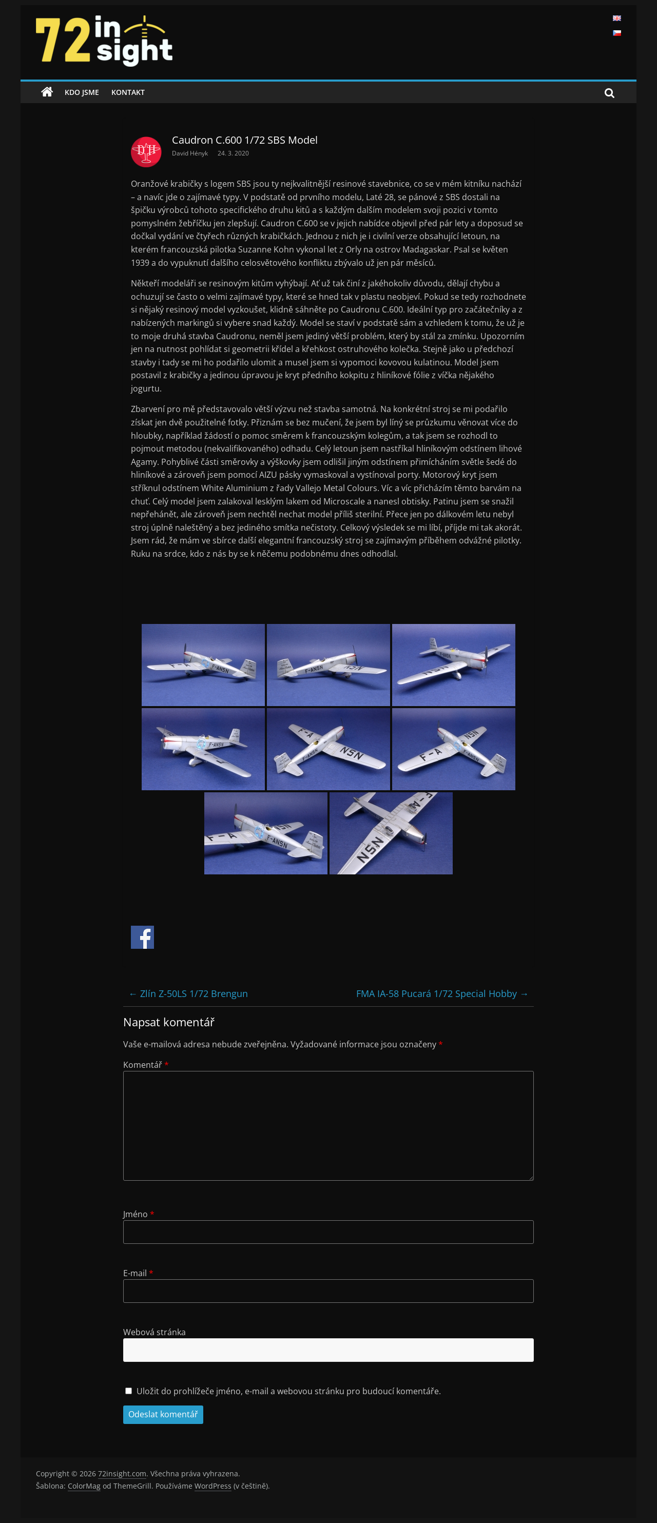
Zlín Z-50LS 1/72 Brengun (188, 993)
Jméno (138, 1214)
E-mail (138, 1273)
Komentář (146, 1064)
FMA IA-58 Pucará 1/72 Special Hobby (442, 993)
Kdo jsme (82, 92)
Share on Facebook (142, 937)
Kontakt (128, 92)
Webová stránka (154, 1332)
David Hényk (190, 153)
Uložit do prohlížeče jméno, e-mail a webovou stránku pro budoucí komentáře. (289, 1391)
